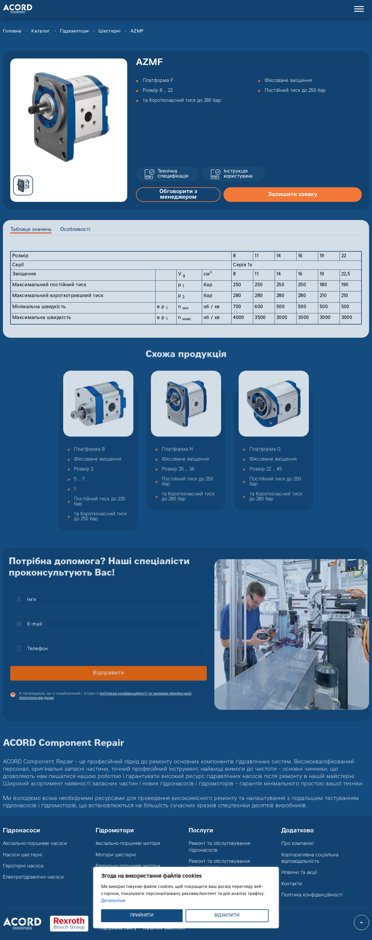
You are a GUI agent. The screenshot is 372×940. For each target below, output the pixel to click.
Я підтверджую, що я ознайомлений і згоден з (105, 700)
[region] (186, 897)
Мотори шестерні (116, 855)
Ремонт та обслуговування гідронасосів (219, 847)
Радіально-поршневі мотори (128, 866)
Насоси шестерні (22, 855)
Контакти (291, 884)
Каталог (40, 31)
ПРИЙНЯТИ (142, 916)
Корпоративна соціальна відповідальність (309, 858)
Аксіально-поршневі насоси (35, 843)
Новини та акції (299, 872)
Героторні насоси (23, 866)
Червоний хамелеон (163, 929)
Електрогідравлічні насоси (33, 877)
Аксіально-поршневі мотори (128, 843)
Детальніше (113, 901)
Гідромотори (74, 31)
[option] (69, 117)
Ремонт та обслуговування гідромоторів (219, 864)
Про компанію (297, 843)
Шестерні (109, 31)
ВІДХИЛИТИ (227, 916)
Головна (12, 31)
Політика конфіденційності (311, 895)
